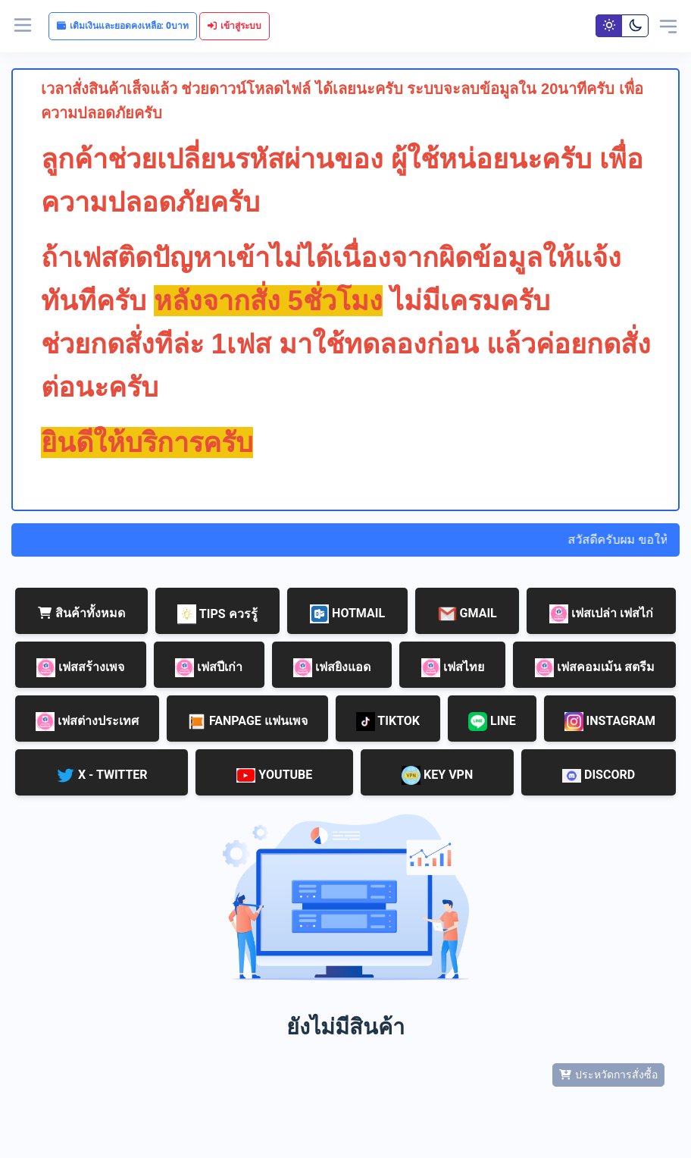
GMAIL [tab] (467, 613)
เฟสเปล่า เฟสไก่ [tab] (601, 613)
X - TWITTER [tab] (102, 775)
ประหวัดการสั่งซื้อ (608, 1074)
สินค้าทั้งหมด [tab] (81, 613)
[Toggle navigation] (668, 26)
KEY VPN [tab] (437, 775)
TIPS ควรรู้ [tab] (217, 614)
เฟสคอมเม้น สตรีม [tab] (595, 667)
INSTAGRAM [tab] (609, 721)
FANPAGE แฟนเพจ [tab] (247, 721)
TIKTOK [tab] (388, 721)
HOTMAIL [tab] (347, 613)
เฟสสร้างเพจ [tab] (80, 667)
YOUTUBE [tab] (274, 775)
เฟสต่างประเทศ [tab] (87, 721)
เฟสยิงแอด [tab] (332, 667)
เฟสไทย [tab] (452, 667)
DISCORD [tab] (598, 775)
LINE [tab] (492, 721)
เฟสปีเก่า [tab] (208, 667)
